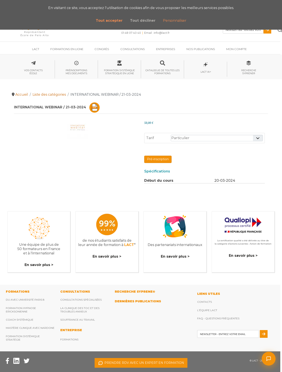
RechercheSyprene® (248, 72)
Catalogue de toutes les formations (163, 72)
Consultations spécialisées (81, 299)
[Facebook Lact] (7, 361)
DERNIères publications (138, 301)
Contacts (204, 301)
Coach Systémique (19, 319)
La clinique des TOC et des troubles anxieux (79, 309)
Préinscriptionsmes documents (76, 72)
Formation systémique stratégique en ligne (119, 72)
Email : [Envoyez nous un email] (157, 32)
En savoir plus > (39, 265)
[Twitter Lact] (26, 361)
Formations (69, 339)
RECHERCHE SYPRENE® (135, 292)
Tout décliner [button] (142, 20)
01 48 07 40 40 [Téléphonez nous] (131, 32)
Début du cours (158, 180)
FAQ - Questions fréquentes (218, 318)
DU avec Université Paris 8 (25, 299)
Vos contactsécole (33, 72)
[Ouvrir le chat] (269, 359)
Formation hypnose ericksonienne (21, 309)
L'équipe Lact (207, 310)
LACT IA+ (205, 71)
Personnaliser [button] (174, 20)
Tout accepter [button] (109, 20)
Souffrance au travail (77, 319)
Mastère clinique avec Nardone (30, 327)
